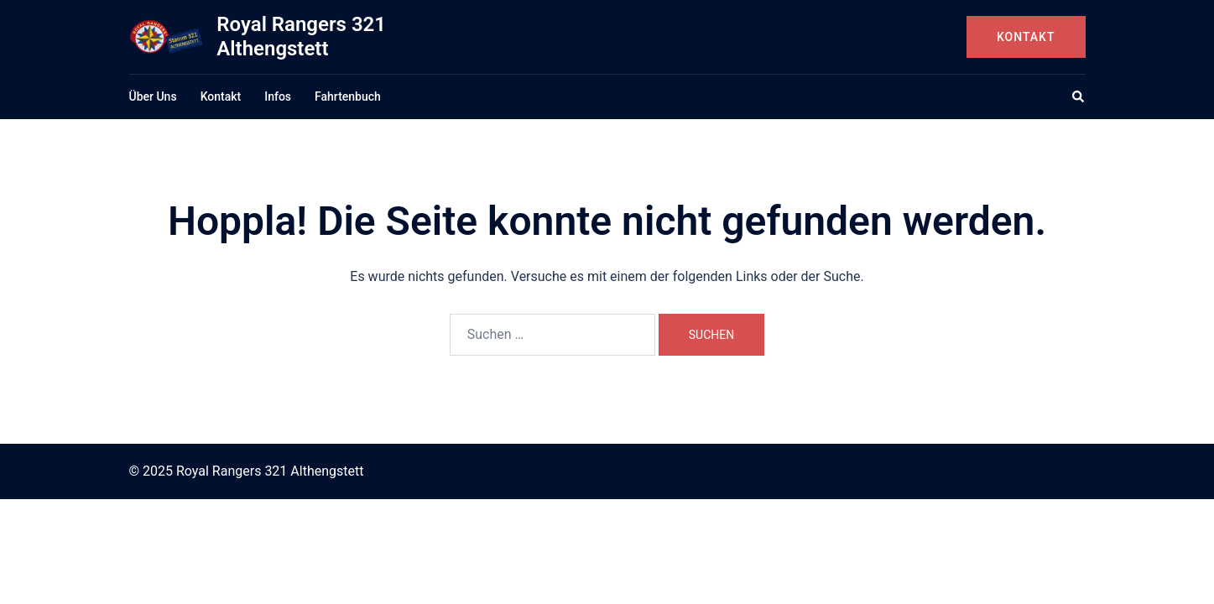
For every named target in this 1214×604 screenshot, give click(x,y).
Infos (277, 96)
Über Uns (153, 96)
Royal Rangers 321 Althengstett (301, 36)
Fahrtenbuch (348, 96)
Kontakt (1026, 37)
